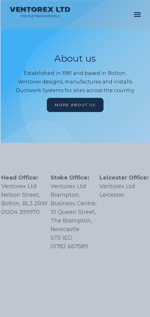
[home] (40, 12)
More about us (75, 104)
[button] (137, 14)
